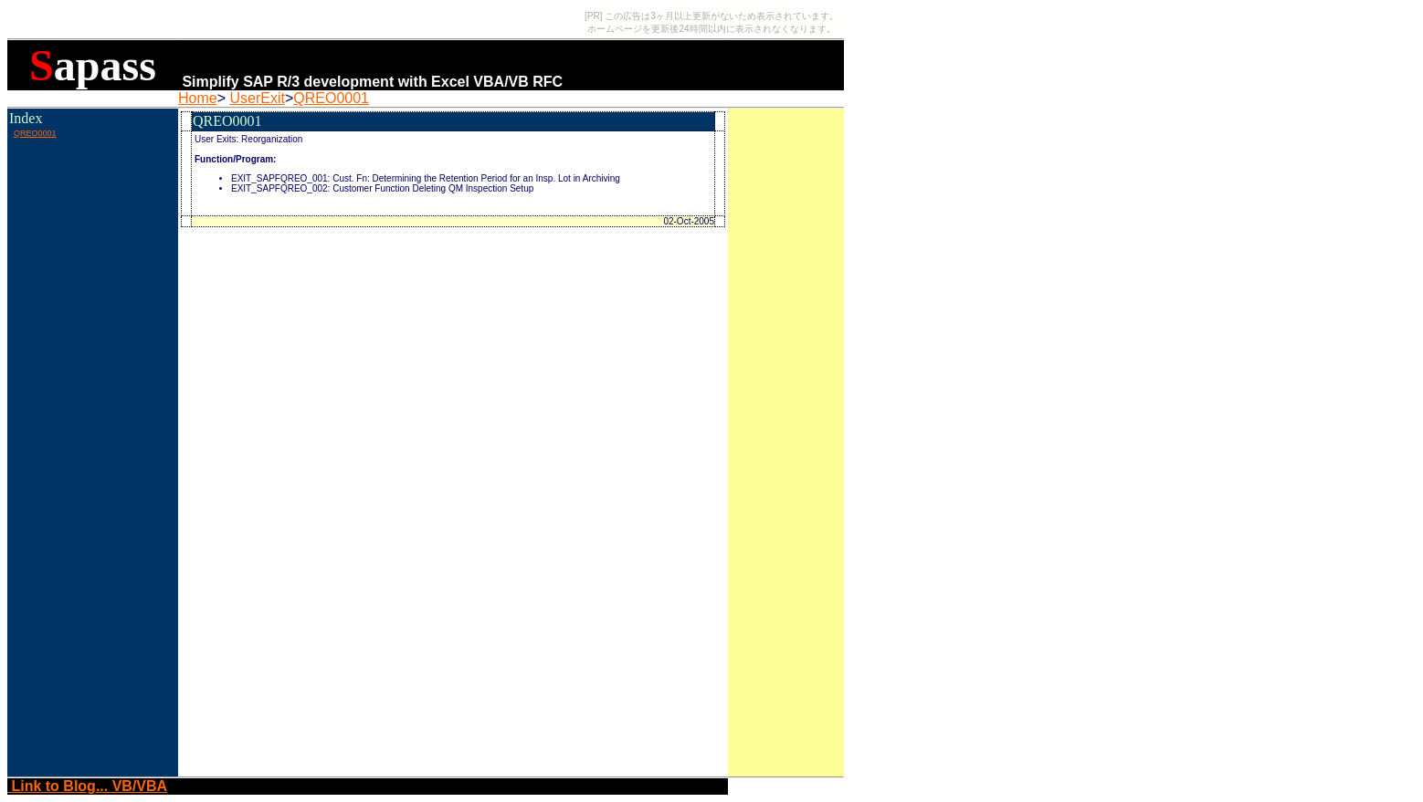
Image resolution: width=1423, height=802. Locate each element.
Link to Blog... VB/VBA (87, 786)
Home (197, 98)
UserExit (256, 98)
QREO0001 (331, 98)
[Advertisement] (92, 182)
